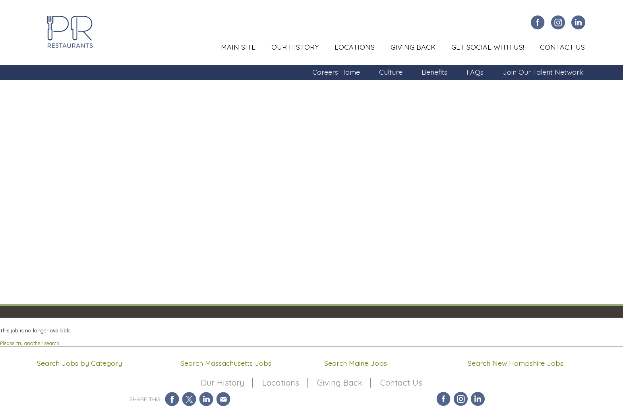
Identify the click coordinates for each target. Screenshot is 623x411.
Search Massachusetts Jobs (225, 363)
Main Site (238, 46)
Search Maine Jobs (355, 363)
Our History (295, 46)
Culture (390, 72)
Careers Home (336, 72)
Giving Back (413, 46)
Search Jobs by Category (79, 363)
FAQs (475, 72)
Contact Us (562, 46)
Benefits (434, 72)
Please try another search (29, 343)
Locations (355, 46)
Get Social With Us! (487, 46)
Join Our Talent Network (543, 72)
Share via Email (223, 399)
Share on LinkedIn (206, 399)
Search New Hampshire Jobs (515, 363)
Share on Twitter (189, 399)
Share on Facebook (172, 399)
